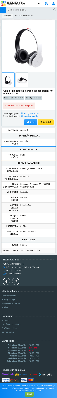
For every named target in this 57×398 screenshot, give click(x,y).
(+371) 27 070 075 (31, 113)
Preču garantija (8, 299)
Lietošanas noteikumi (11, 324)
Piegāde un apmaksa (11, 303)
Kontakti (5, 320)
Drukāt (30, 122)
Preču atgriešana (9, 296)
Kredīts (5, 307)
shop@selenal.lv (31, 116)
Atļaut (29, 394)
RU (39, 3)
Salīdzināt (46, 122)
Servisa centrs (8, 332)
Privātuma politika (9, 328)
